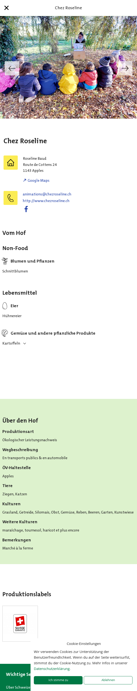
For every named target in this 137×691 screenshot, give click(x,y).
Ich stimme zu (58, 680)
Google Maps (38, 180)
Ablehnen (108, 680)
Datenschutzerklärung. (52, 668)
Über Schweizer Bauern (25, 687)
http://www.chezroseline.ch (46, 200)
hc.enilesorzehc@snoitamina (47, 194)
